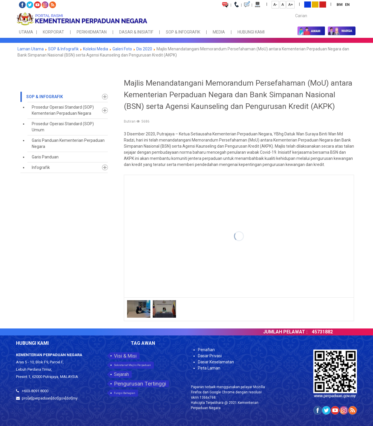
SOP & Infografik (64, 49)
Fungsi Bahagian (124, 393)
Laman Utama (30, 49)
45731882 (326, 332)
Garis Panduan (45, 157)
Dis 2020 (144, 49)
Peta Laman (209, 368)
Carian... (292, 10)
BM (340, 4)
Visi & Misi (125, 356)
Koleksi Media (95, 49)
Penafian (206, 349)
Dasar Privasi (210, 355)
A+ (290, 5)
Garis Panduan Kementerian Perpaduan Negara (68, 143)
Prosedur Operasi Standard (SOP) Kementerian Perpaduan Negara (63, 110)
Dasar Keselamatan (216, 362)
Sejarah (121, 374)
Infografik (41, 167)
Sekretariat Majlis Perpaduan (132, 365)
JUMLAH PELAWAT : (290, 332)
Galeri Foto (122, 49)
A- (275, 5)
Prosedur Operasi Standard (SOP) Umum (63, 126)
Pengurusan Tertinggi (140, 383)
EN (347, 4)
